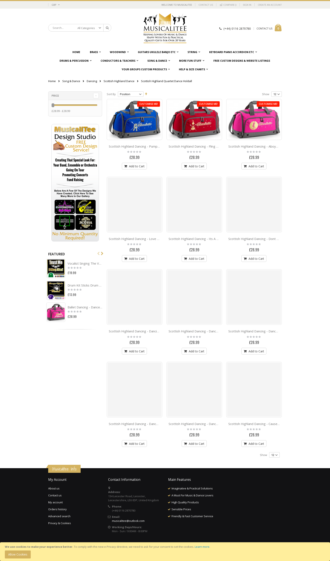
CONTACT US (264, 28)
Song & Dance (71, 81)
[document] (165, 551)
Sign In (247, 4)
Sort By (111, 94)
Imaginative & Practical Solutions (192, 488)
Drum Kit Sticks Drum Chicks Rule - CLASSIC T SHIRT (85, 285)
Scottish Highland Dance (119, 81)
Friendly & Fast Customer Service (192, 516)
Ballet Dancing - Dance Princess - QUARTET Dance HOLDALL (85, 307)
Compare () (228, 4)
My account (55, 502)
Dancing (92, 81)
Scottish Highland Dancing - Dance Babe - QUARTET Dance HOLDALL (219, 424)
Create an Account (270, 4)
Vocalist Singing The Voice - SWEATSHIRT (85, 263)
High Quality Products (185, 502)
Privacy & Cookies (59, 523)
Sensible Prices (181, 509)
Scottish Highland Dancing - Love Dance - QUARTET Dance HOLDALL (159, 239)
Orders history (57, 509)
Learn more (202, 547)
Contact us (55, 495)
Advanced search (59, 516)
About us (54, 488)
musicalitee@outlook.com (128, 521)
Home (52, 81)
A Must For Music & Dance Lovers (192, 495)
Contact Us (205, 4)
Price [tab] (55, 95)
